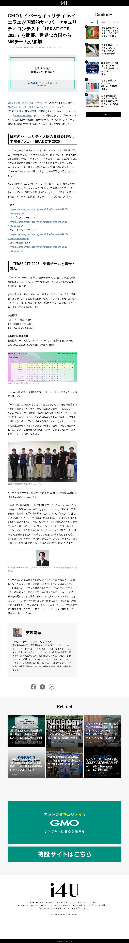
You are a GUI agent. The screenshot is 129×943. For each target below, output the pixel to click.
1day (91, 22)
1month (115, 22)
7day (103, 22)
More (104, 114)
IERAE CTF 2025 (22, 115)
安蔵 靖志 (19, 47)
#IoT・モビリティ (62, 777)
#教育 (114, 747)
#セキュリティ (57, 47)
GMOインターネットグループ (23, 102)
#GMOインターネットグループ (33, 47)
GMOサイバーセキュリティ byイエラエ (28, 107)
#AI (95, 777)
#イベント (48, 47)
